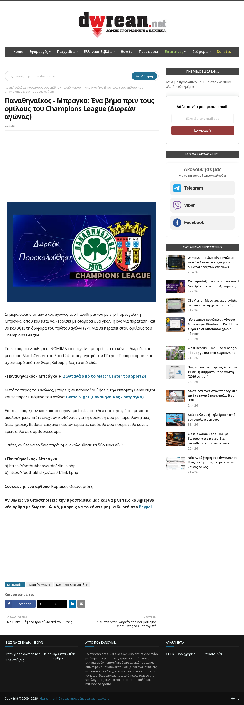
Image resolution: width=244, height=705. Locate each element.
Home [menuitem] (18, 51)
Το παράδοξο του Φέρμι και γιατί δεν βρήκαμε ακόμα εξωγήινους (213, 283)
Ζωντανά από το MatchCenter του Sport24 (104, 376)
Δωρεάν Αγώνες (39, 585)
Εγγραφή (202, 130)
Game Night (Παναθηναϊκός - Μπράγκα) (105, 397)
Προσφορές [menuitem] (149, 51)
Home (235, 698)
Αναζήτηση (144, 76)
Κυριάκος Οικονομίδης (43, 88)
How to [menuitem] (127, 51)
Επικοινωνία (213, 654)
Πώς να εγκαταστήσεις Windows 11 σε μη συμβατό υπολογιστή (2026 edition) (212, 372)
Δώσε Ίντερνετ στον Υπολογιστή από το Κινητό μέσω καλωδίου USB (213, 395)
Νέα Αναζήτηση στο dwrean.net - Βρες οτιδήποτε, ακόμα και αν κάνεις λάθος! (213, 462)
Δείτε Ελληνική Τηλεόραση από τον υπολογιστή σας (211, 417)
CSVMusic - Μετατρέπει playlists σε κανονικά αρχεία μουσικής (212, 302)
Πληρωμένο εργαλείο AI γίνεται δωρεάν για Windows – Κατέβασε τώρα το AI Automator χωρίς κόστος (213, 326)
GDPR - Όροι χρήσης (180, 654)
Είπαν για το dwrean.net (22, 654)
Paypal (145, 507)
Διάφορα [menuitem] (200, 51)
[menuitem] (175, 52)
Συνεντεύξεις (14, 660)
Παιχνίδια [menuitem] (66, 51)
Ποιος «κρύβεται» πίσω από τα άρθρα (59, 656)
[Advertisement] (82, 169)
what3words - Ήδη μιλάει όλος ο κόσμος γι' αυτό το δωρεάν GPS (212, 350)
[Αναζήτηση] (73, 76)
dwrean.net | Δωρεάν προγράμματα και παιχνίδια (74, 698)
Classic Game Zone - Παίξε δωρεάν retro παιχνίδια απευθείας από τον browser (209, 438)
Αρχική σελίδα (15, 88)
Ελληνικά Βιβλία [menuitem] (98, 51)
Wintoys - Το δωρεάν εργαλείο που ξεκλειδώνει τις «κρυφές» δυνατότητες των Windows (211, 262)
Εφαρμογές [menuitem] (38, 51)
